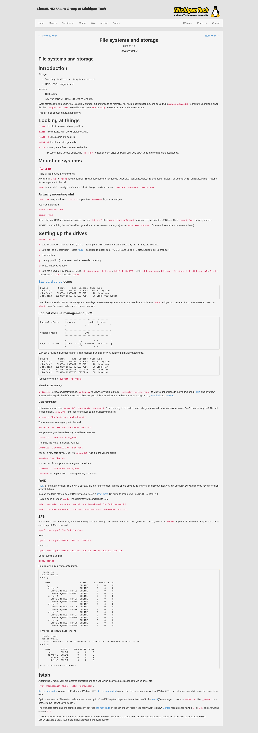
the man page (103, 708)
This (198, 392)
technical (155, 395)
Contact (216, 23)
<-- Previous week (48, 35)
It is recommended (48, 691)
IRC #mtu (187, 23)
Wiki (93, 23)
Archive (104, 23)
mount (155, 699)
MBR (80, 250)
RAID (41, 485)
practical (169, 395)
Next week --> (212, 35)
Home (41, 23)
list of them (102, 494)
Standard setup (51, 281)
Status (116, 23)
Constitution (68, 23)
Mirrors (82, 23)
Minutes (53, 23)
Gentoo (166, 708)
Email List (202, 23)
